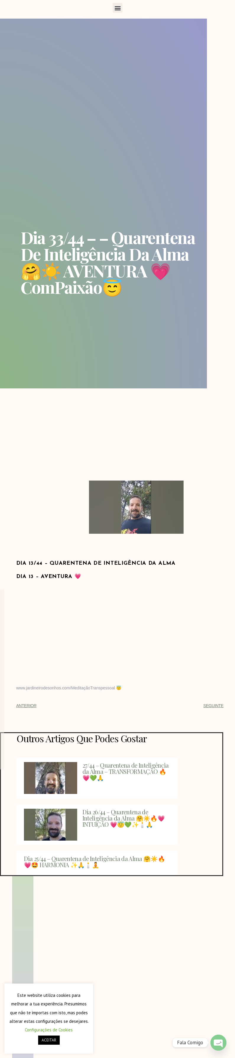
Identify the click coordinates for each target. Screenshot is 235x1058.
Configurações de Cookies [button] (49, 1030)
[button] (117, 8)
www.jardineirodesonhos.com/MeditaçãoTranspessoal (65, 688)
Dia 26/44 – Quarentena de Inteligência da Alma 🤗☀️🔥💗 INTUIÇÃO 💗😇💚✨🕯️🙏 (123, 818)
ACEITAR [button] (49, 1040)
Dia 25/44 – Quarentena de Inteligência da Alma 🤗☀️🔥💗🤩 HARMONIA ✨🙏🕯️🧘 (94, 861)
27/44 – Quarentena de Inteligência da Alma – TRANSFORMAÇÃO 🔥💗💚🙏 (125, 771)
